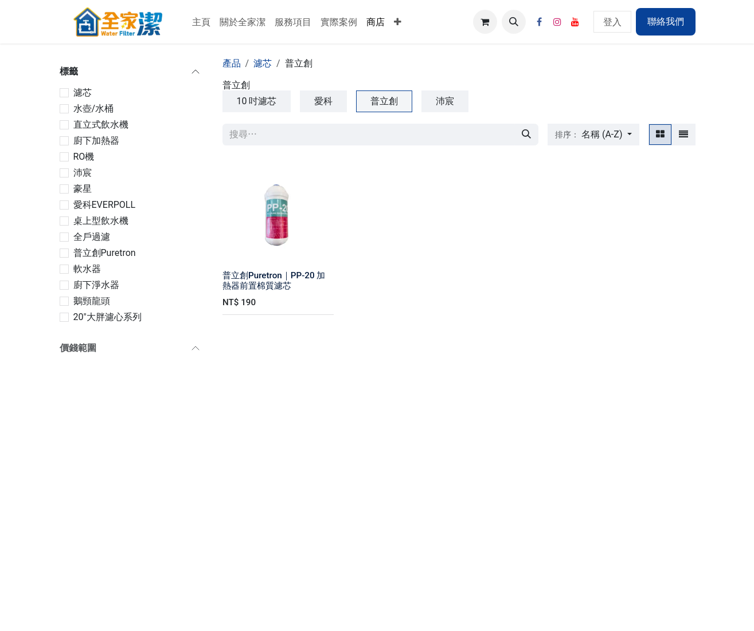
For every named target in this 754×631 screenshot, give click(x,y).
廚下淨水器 (96, 284)
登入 (612, 21)
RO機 (84, 156)
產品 (231, 63)
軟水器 (87, 268)
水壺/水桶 (93, 108)
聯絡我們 (665, 21)
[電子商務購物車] (485, 22)
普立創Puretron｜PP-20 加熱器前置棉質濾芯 (273, 280)
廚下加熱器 (96, 140)
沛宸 (82, 172)
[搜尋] (526, 134)
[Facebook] (539, 22)
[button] (514, 22)
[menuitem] (201, 21)
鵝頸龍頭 (91, 300)
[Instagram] (557, 22)
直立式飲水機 (100, 124)
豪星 (82, 188)
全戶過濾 (91, 236)
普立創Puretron (104, 252)
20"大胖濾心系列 (107, 316)
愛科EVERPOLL (104, 204)
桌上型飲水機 (100, 220)
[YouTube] (575, 22)
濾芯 (82, 92)
